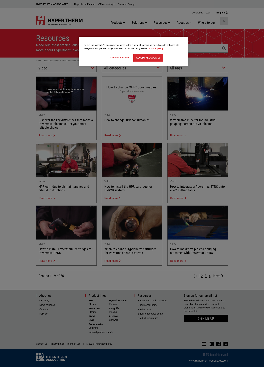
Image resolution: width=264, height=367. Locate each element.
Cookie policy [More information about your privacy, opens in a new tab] (156, 48)
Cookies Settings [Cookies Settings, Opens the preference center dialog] (120, 57)
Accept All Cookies (148, 58)
